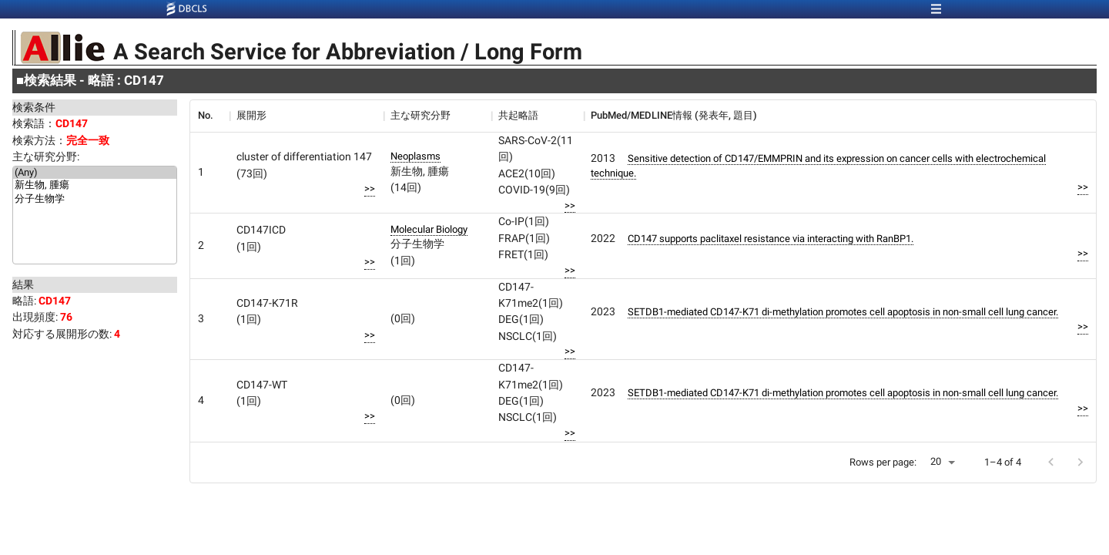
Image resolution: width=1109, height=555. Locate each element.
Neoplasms (415, 156)
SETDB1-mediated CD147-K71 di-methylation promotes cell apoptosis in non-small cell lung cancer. (843, 312)
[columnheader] (209, 115)
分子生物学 (94, 200)
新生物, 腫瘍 (94, 186)
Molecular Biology (428, 229)
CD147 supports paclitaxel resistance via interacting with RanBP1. (770, 238)
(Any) (94, 172)
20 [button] (935, 461)
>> (369, 188)
